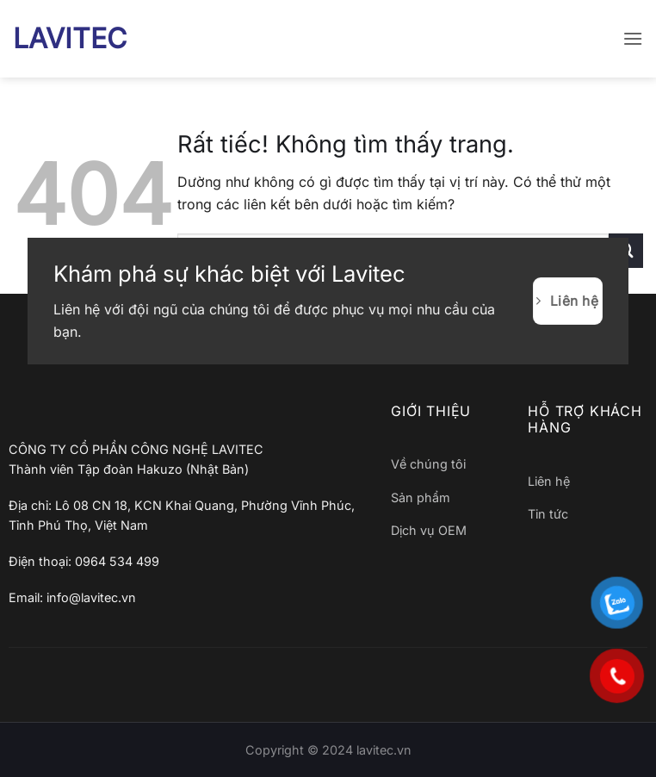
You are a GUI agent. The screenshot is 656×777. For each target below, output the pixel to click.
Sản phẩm (420, 497)
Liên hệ (549, 481)
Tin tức (548, 514)
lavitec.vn (384, 750)
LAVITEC (70, 39)
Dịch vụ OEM (429, 530)
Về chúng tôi (428, 464)
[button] (632, 38)
